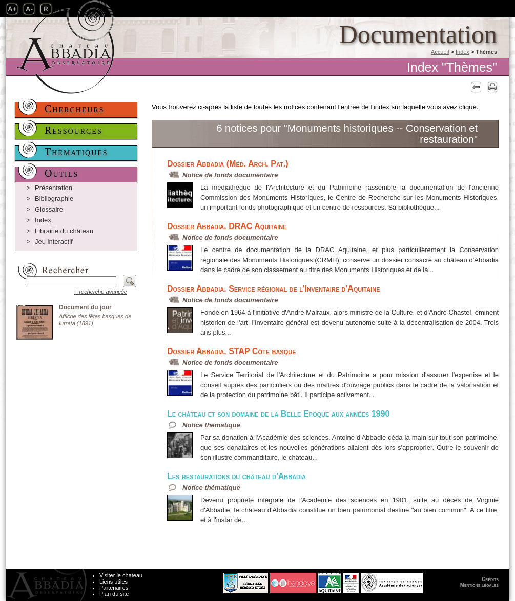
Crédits (490, 579)
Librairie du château (64, 231)
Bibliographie (54, 198)
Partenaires (113, 588)
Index (462, 52)
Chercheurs (75, 108)
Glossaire (49, 209)
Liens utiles (113, 581)
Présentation (53, 188)
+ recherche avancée (100, 291)
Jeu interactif (54, 241)
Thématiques (76, 151)
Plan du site (114, 594)
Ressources (73, 130)
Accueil (440, 52)
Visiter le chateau (120, 575)
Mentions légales (479, 585)
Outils (61, 173)
